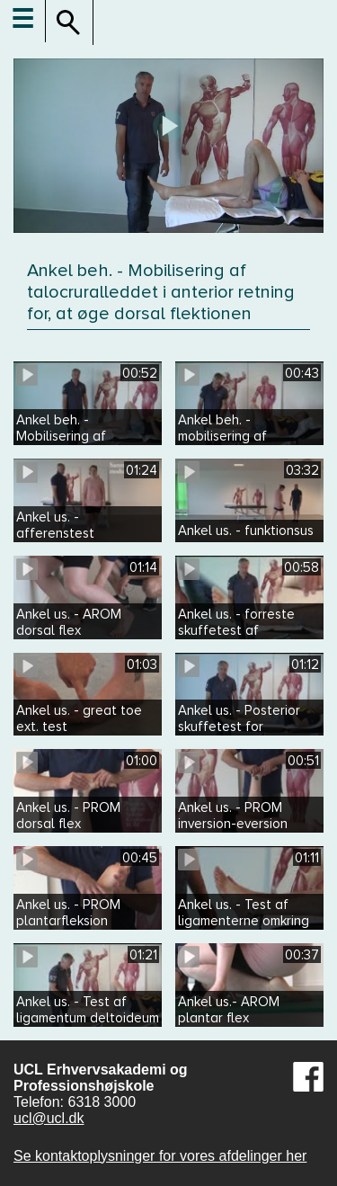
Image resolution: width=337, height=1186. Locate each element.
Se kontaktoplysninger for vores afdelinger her (159, 1156)
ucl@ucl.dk (48, 1118)
